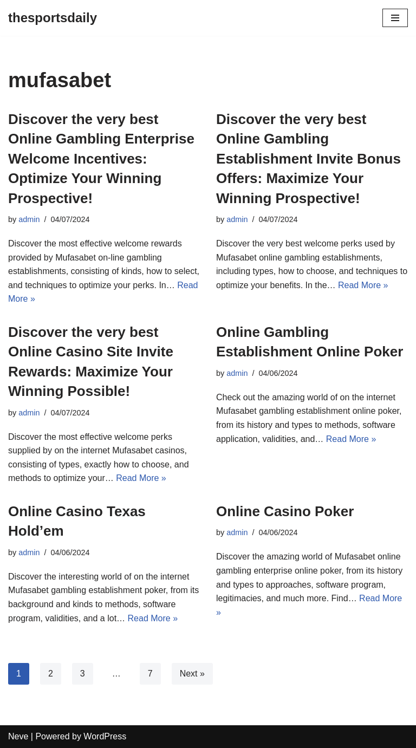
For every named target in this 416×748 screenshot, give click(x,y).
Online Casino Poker (285, 511)
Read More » (363, 285)
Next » (192, 673)
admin (29, 219)
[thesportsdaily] (52, 18)
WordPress (104, 736)
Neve (18, 736)
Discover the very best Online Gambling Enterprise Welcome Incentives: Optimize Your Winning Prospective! (101, 158)
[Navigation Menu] (395, 18)
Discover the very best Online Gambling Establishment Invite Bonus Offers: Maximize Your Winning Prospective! (308, 158)
